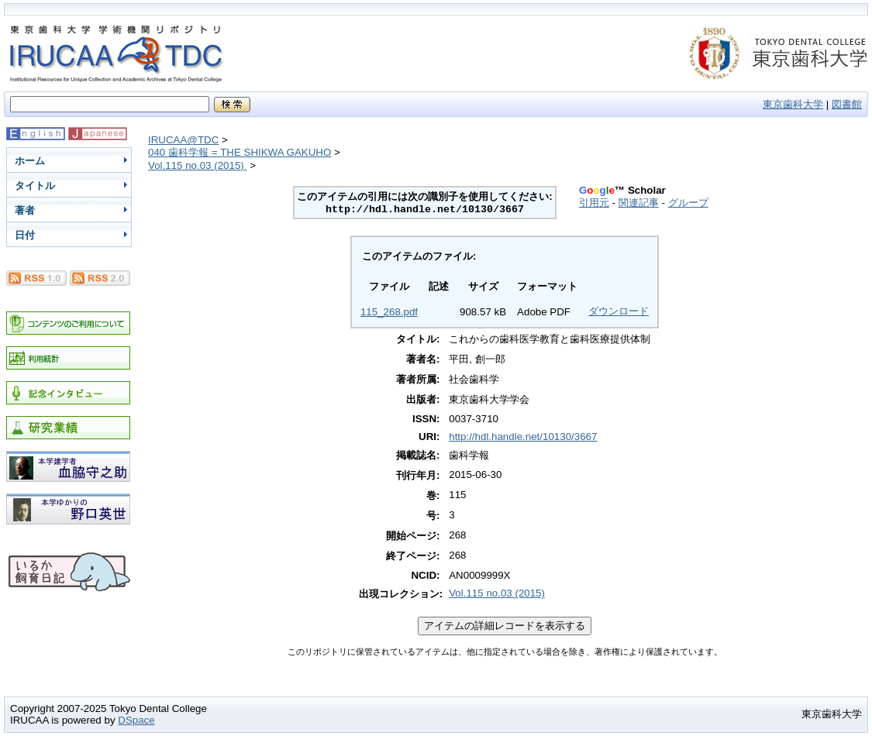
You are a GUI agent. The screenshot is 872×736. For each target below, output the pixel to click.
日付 (25, 235)
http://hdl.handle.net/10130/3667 (523, 436)
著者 (25, 210)
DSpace (136, 720)
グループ (688, 202)
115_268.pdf (389, 312)
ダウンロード (618, 311)
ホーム (30, 161)
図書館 (847, 104)
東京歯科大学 (793, 104)
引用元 (594, 202)
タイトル (35, 185)
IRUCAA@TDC (183, 140)
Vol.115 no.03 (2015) (197, 165)
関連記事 (639, 202)
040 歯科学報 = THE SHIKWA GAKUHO (239, 152)
